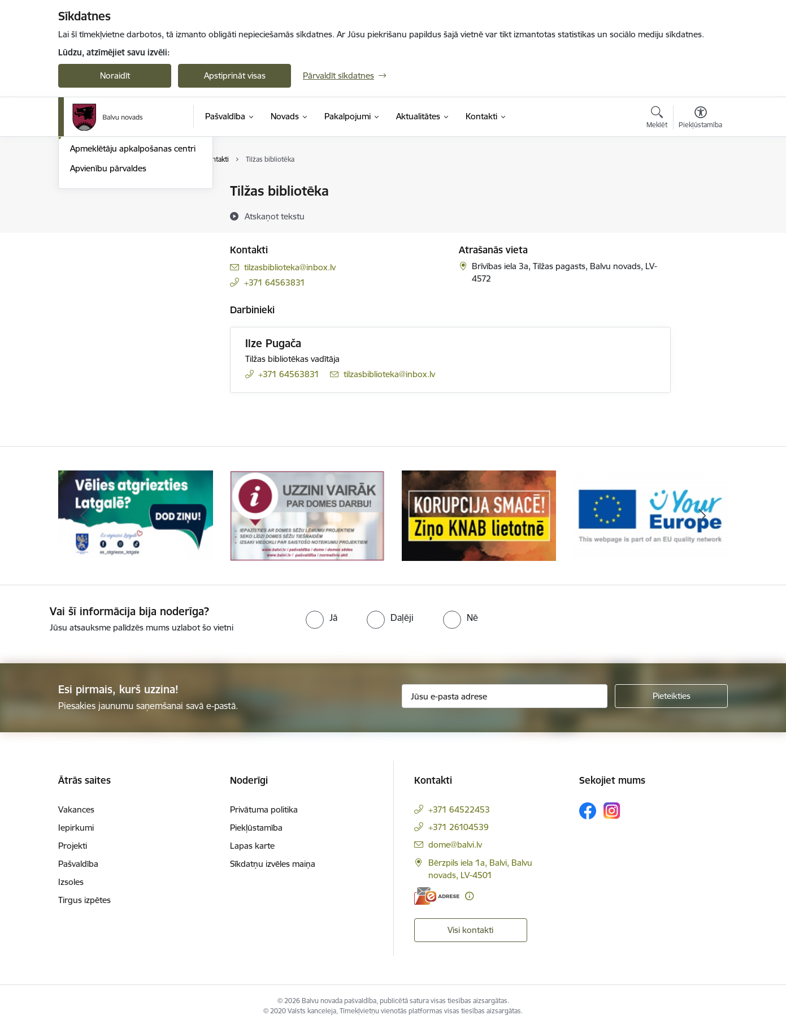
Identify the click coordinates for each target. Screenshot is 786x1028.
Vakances (76, 809)
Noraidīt (115, 75)
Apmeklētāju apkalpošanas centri (133, 270)
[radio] (321, 617)
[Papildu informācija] (469, 896)
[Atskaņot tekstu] (275, 216)
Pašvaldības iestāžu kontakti (123, 250)
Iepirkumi (76, 827)
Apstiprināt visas (235, 75)
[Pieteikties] (671, 696)
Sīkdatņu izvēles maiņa (272, 863)
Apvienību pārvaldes (108, 289)
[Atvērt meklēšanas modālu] (657, 118)
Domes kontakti (100, 192)
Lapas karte (252, 845)
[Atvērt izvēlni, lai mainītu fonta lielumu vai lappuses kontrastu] (700, 118)
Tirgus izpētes (84, 900)
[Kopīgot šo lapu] (700, 214)
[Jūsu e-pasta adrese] (505, 696)
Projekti (72, 845)
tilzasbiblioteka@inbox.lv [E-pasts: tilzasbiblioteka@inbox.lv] (290, 267)
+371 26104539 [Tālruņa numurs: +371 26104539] (458, 827)
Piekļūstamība (256, 827)
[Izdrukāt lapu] (700, 186)
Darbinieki (89, 231)
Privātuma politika (264, 809)
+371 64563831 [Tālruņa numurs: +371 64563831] (274, 282)
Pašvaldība (78, 863)
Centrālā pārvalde (103, 211)
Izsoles (71, 881)
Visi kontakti (470, 930)
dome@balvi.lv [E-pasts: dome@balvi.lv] (455, 844)
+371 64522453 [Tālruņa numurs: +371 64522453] (459, 809)
